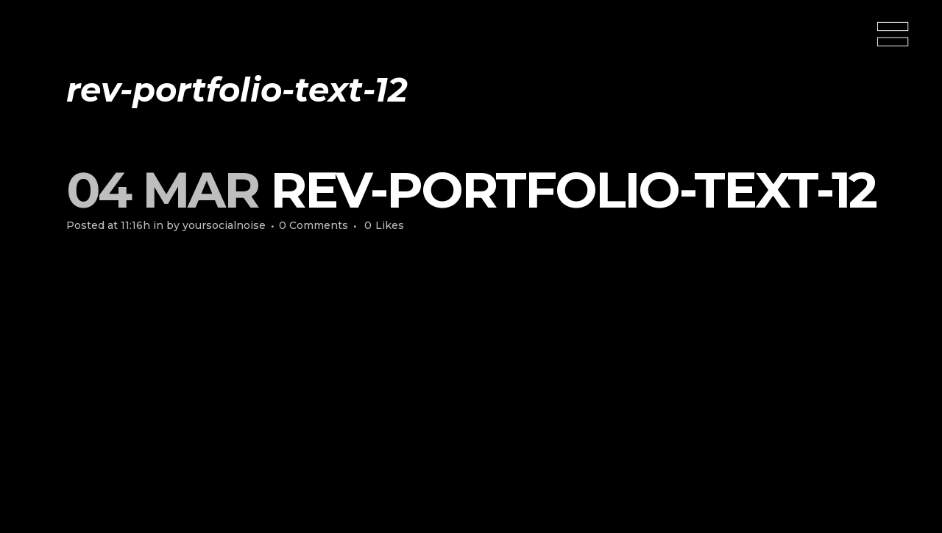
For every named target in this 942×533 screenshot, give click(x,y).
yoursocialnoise (224, 225)
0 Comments (313, 225)
